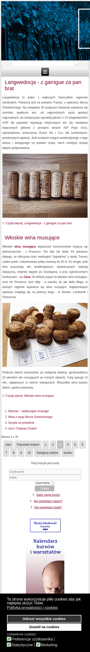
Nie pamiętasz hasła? (48, 507)
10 (29, 452)
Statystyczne (22, 645)
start (8, 444)
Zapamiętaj (42, 483)
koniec (68, 452)
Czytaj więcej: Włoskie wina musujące (30, 395)
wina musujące (25, 246)
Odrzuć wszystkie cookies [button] (44, 619)
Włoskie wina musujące (32, 238)
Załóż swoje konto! (48, 495)
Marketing (49, 645)
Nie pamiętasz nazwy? (48, 501)
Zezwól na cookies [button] (44, 627)
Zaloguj (44, 488)
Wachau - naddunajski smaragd (28, 411)
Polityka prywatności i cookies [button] (32, 608)
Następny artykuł (47, 452)
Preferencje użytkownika (32, 639)
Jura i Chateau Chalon (22, 428)
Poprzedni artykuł (28, 444)
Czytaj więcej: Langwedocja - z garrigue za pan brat (39, 223)
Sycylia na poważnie (21, 422)
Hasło (3, 480)
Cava (27, 277)
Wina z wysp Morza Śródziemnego (30, 417)
